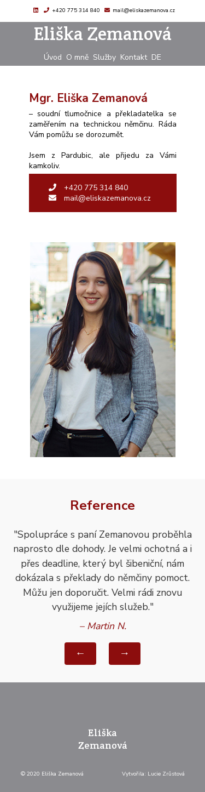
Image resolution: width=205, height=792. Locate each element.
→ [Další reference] (124, 653)
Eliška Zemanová (103, 33)
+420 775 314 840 (76, 10)
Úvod (53, 57)
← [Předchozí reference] (80, 653)
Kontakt (133, 57)
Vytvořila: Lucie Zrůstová (153, 774)
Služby (104, 57)
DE (156, 57)
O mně (77, 57)
